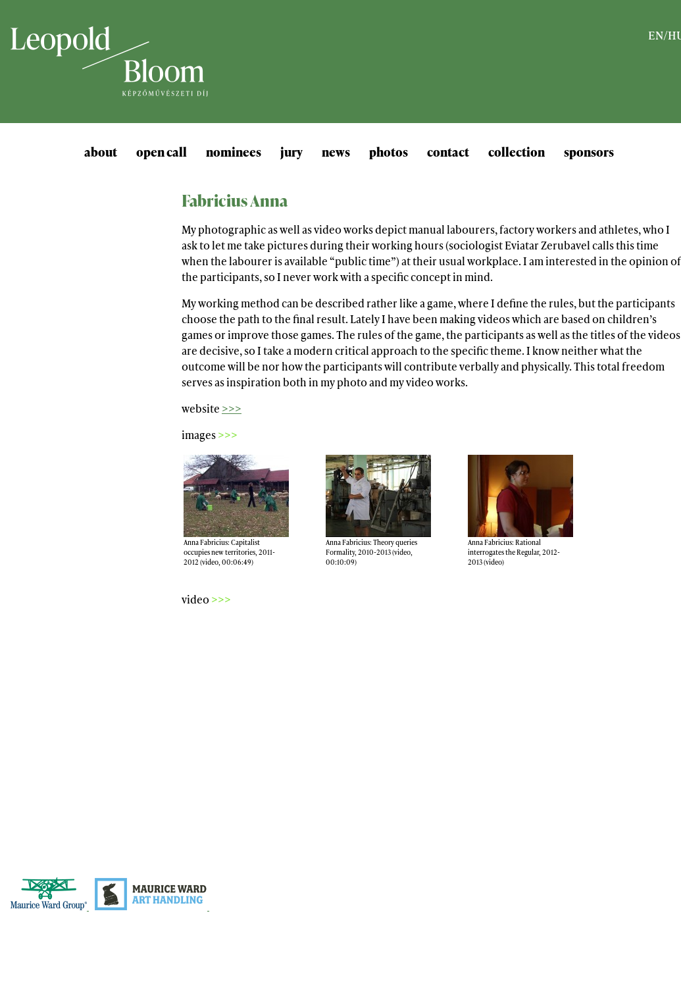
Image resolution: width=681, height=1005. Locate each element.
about (100, 151)
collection (516, 151)
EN (655, 34)
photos (388, 151)
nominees (233, 151)
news (336, 151)
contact (448, 151)
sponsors (589, 151)
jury (291, 151)
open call (161, 151)
